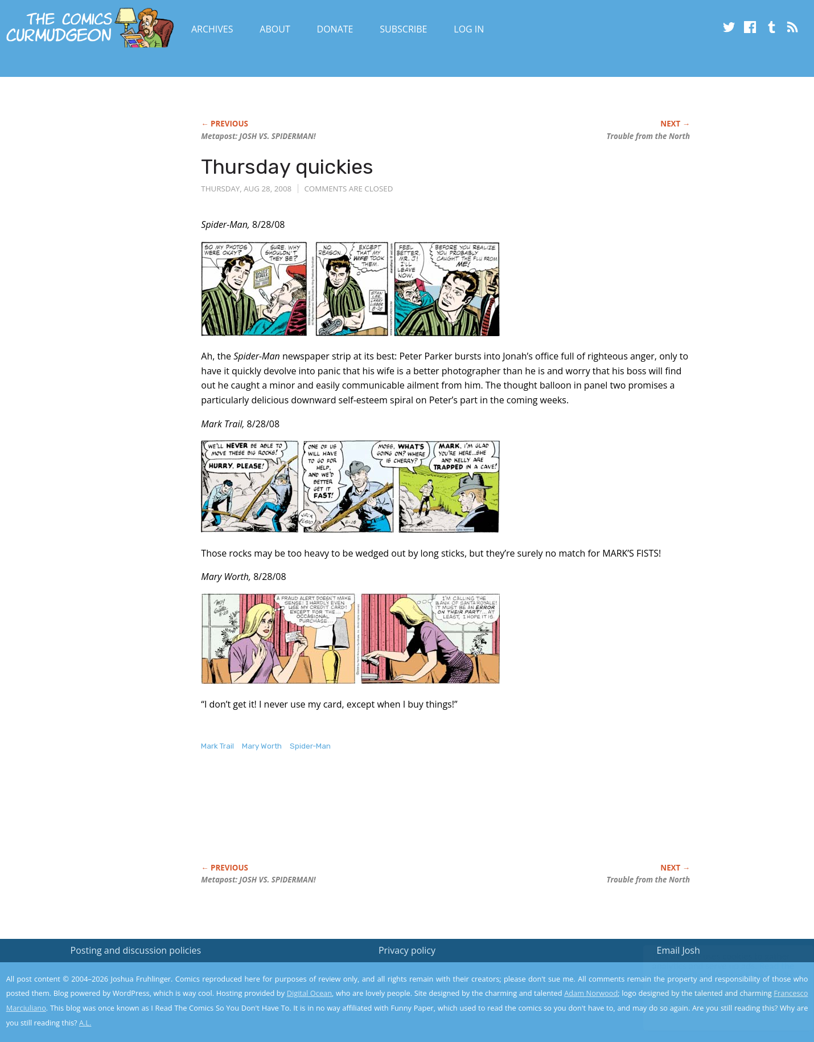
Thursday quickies (287, 166)
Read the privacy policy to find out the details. (712, 971)
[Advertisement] (408, 819)
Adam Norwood (591, 993)
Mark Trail (217, 746)
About (275, 29)
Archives (212, 29)
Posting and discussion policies (136, 950)
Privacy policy (407, 950)
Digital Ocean (309, 993)
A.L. (85, 1023)
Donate (335, 29)
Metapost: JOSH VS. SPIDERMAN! (258, 136)
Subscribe (403, 29)
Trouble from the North (648, 136)
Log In (469, 29)
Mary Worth (262, 746)
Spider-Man (310, 746)
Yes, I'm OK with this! (717, 1000)
